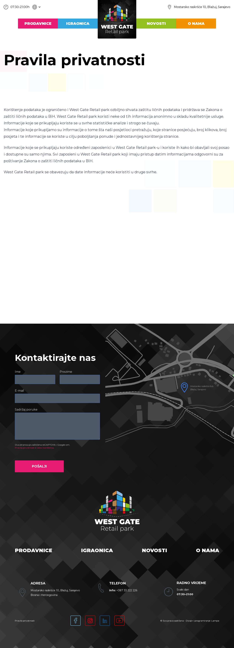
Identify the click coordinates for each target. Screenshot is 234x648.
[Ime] (35, 379)
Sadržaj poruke (26, 409)
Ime (18, 371)
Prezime (66, 371)
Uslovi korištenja (45, 447)
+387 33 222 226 (123, 590)
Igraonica (77, 23)
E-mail (19, 390)
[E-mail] (57, 398)
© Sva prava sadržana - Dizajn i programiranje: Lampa (189, 620)
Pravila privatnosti (25, 447)
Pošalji (39, 466)
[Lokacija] (198, 7)
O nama (196, 23)
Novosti (156, 23)
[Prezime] (80, 379)
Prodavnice (37, 23)
